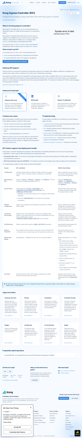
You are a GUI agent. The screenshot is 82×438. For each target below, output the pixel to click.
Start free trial (64, 398)
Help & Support (69, 427)
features (5, 41)
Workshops (68, 424)
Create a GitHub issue (50, 137)
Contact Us (68, 429)
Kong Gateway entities (18, 44)
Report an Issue (13, 376)
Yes (5, 371)
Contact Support (63, 373)
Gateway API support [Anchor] (11, 68)
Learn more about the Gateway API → (14, 84)
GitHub (67, 418)
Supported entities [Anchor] (9, 292)
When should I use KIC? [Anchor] (11, 49)
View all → (36, 424)
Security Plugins (38, 420)
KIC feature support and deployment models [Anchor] (20, 148)
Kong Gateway (53, 413)
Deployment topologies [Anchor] (11, 90)
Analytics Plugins (38, 415)
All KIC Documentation (9, 20)
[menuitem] (32, 2)
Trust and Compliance (49, 436)
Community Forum (70, 415)
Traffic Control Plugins (40, 422)
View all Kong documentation (10, 380)
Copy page (72, 13)
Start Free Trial (71, 2)
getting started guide (15, 136)
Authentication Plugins (39, 418)
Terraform (52, 420)
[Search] (22, 2)
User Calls (68, 422)
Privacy (40, 436)
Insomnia (52, 415)
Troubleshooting (48, 124)
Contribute (35, 380)
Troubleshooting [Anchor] (48, 116)
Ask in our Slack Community (66, 371)
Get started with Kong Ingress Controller (15, 61)
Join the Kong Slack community (53, 142)
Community (68, 413)
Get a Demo (62, 2)
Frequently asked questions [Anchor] (13, 351)
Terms (34, 436)
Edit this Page (20, 376)
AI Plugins (36, 413)
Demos (67, 420)
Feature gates (47, 133)
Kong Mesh (53, 418)
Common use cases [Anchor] (10, 116)
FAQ (45, 128)
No (10, 371)
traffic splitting (33, 46)
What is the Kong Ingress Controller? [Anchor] (17, 26)
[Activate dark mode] (78, 3)
